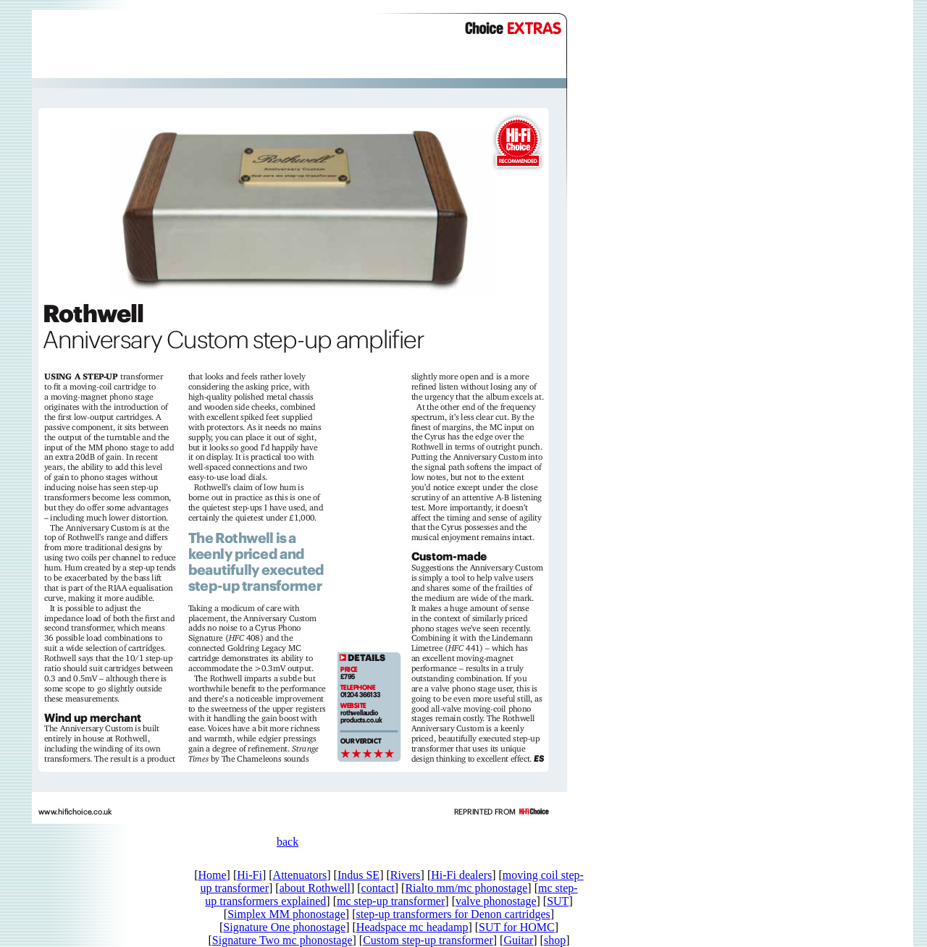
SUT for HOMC (517, 927)
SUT (558, 901)
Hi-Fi (249, 875)
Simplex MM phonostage (286, 914)
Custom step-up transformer (428, 940)
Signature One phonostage (284, 927)
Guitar (518, 940)
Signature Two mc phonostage (282, 940)
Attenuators (300, 875)
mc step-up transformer (391, 901)
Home (212, 875)
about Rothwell (315, 888)
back (287, 842)
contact (378, 888)
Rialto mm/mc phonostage (466, 888)
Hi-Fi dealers (461, 875)
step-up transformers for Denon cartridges (453, 914)
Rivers (405, 875)
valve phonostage (496, 901)
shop (555, 940)
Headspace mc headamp (412, 927)
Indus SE (358, 875)
